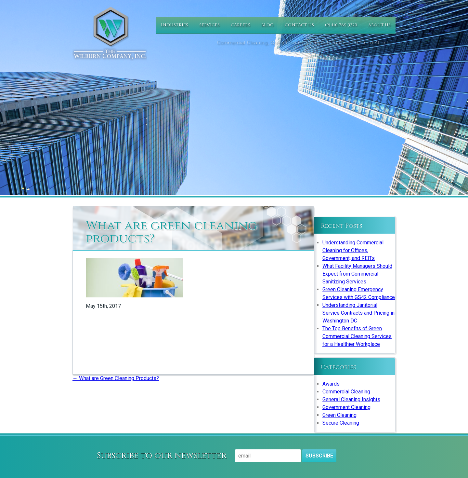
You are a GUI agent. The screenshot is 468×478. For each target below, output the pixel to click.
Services (209, 25)
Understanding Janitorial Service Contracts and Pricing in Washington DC (358, 313)
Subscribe (319, 456)
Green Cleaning (339, 415)
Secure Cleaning (340, 423)
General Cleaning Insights (351, 399)
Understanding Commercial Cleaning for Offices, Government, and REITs (353, 250)
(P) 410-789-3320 (341, 25)
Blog (267, 25)
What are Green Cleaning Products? (115, 378)
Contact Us (299, 25)
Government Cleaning (346, 407)
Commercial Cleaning (346, 392)
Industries (174, 25)
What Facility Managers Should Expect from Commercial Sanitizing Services (357, 274)
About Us (379, 25)
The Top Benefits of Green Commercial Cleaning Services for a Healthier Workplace (357, 336)
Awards (331, 384)
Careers (240, 25)
